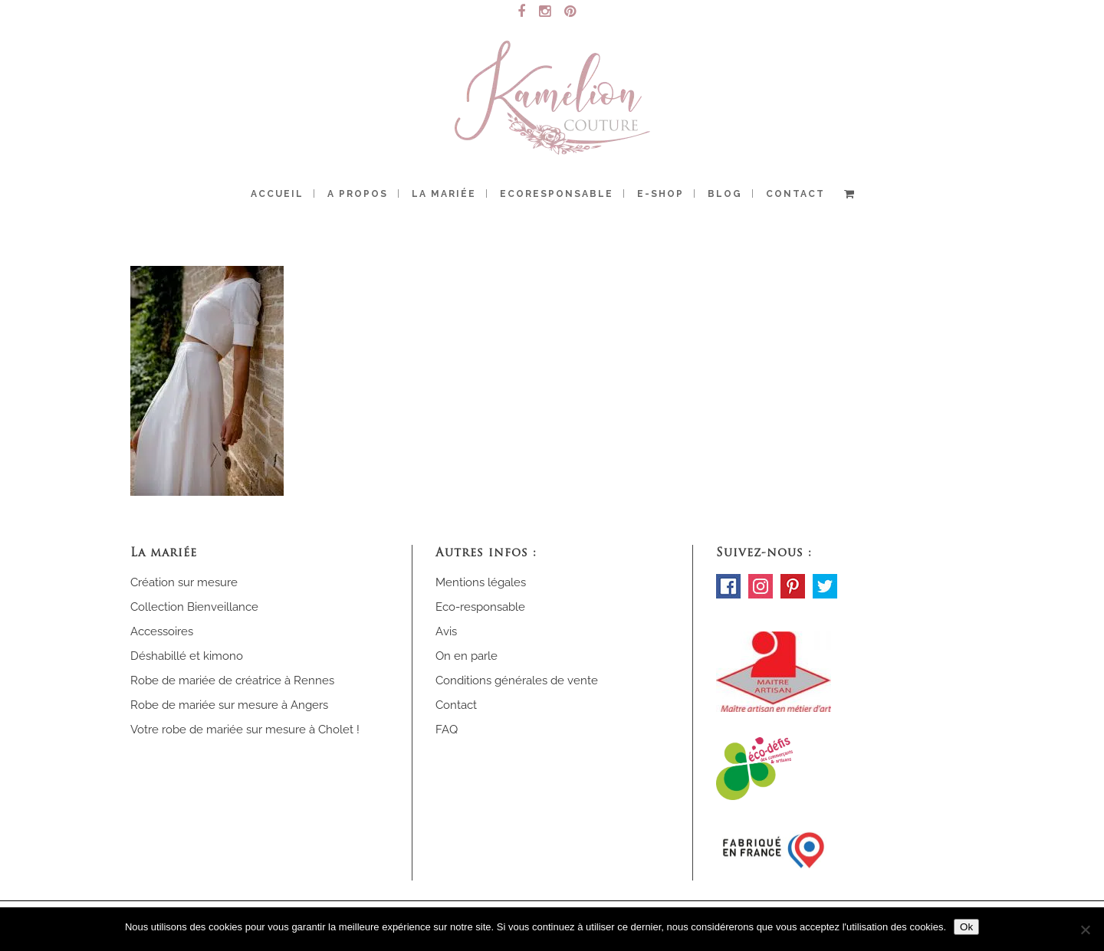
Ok (966, 927)
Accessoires (161, 631)
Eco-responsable (480, 607)
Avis (446, 631)
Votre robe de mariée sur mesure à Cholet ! (245, 729)
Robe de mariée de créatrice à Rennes (232, 680)
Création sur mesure (184, 582)
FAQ (446, 729)
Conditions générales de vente (516, 680)
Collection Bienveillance (194, 607)
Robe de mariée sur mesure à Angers (229, 705)
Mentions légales (480, 582)
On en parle (466, 656)
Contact (456, 705)
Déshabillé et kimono (186, 656)
